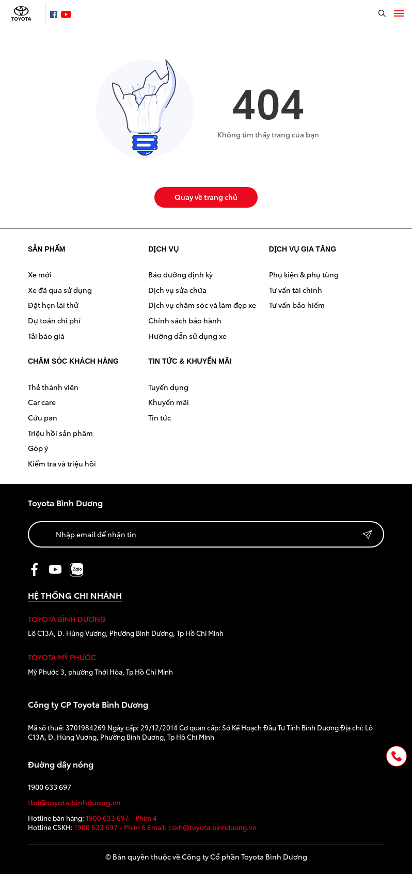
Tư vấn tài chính (295, 290)
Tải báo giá (46, 336)
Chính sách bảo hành (184, 320)
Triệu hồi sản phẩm (60, 433)
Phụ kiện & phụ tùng (304, 274)
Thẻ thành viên (53, 387)
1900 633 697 (49, 787)
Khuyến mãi (168, 402)
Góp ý (38, 448)
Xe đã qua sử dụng (60, 290)
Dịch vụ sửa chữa (177, 290)
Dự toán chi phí (54, 320)
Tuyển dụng (168, 387)
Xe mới (40, 274)
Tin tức (159, 417)
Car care (42, 402)
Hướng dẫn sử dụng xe (187, 336)
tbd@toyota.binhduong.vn (74, 802)
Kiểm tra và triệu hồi (62, 463)
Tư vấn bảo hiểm (297, 305)
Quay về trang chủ (206, 197)
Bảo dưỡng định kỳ (180, 274)
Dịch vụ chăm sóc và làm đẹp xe (202, 305)
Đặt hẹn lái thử (53, 305)
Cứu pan (42, 417)
